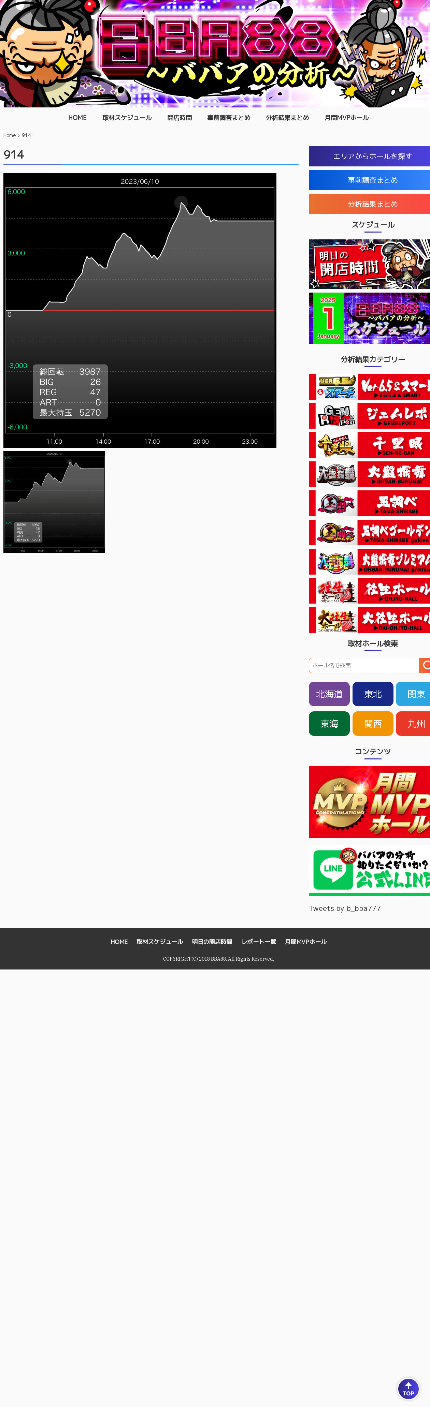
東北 (373, 694)
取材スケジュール (127, 118)
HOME (77, 118)
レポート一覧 (258, 942)
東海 (329, 723)
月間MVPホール (347, 118)
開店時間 (179, 118)
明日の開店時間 (212, 942)
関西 (373, 723)
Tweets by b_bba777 (345, 908)
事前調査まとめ (228, 118)
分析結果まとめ (287, 118)
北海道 (329, 694)
